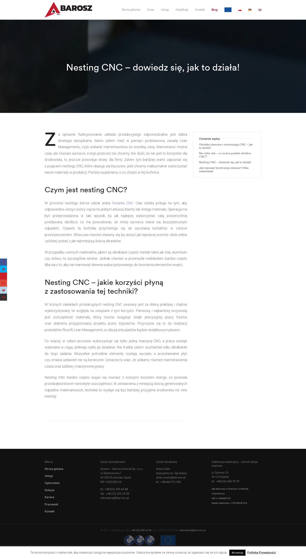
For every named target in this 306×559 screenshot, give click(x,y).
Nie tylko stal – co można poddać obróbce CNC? (225, 155)
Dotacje (49, 490)
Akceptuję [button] (237, 552)
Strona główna (131, 9)
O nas (150, 9)
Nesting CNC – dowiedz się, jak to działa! (225, 162)
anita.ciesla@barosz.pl (171, 477)
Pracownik (51, 504)
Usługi (165, 9)
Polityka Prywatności (261, 552)
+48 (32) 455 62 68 (116, 489)
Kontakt (200, 9)
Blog (215, 9)
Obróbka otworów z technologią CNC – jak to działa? (226, 146)
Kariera (49, 497)
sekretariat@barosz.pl (114, 498)
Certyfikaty (182, 9)
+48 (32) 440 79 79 (227, 481)
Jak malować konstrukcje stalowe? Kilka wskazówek (223, 169)
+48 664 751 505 (170, 482)
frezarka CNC (122, 203)
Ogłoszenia (52, 483)
